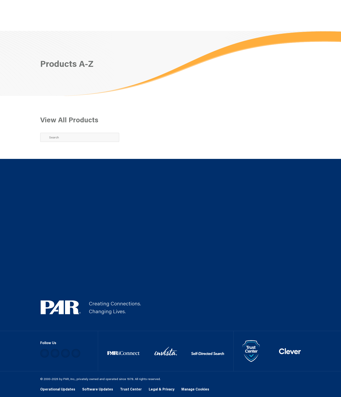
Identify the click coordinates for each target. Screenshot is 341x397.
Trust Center (131, 389)
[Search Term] (79, 137)
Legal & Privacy (161, 389)
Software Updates (97, 389)
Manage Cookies (195, 389)
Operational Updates (57, 389)
